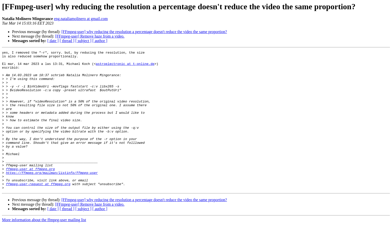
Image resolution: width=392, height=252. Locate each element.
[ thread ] (67, 41)
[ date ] (53, 41)
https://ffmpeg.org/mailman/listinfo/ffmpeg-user (52, 197)
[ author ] (99, 41)
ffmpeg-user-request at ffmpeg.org (38, 211)
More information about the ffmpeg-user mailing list (44, 247)
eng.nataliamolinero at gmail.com (81, 19)
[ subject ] (83, 41)
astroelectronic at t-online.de (125, 66)
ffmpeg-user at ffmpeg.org (30, 193)
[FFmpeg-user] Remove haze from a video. (89, 36)
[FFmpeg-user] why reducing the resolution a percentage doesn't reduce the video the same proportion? (144, 32)
